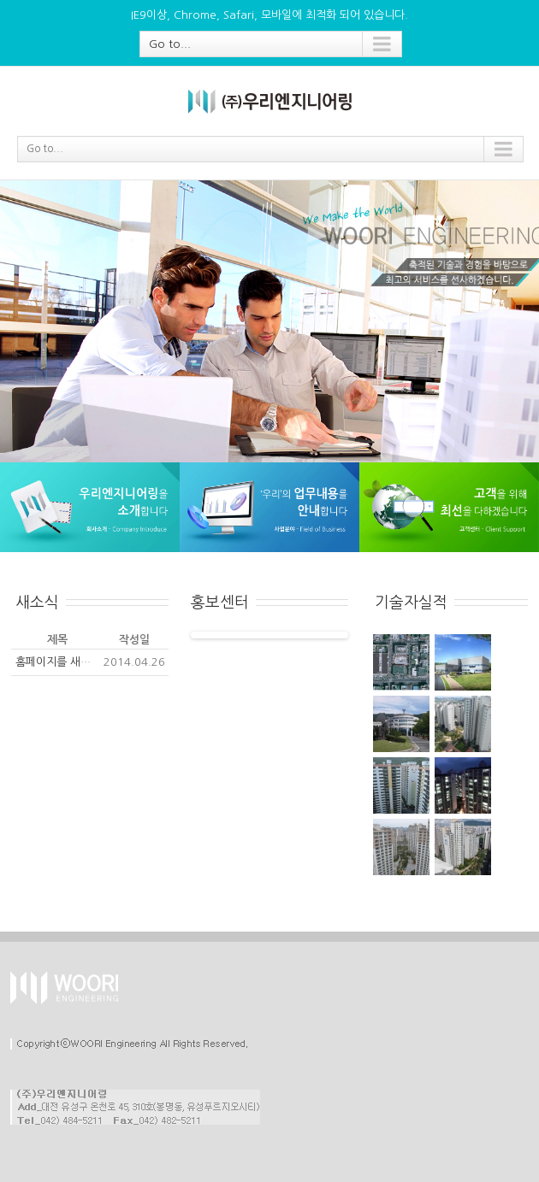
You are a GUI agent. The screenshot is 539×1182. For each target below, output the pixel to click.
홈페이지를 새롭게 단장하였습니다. (97, 661)
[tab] (16, 566)
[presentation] (16, 566)
